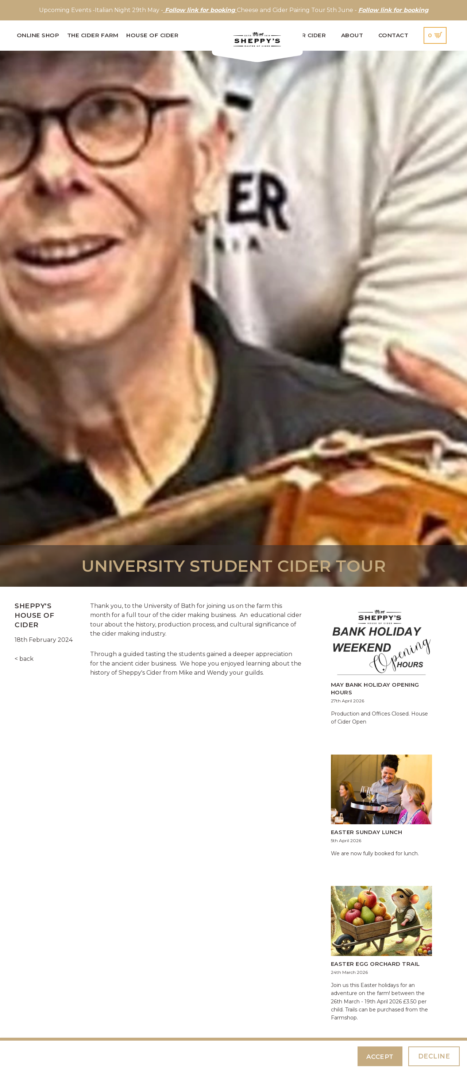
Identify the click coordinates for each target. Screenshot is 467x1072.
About (352, 35)
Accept (379, 1056)
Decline (434, 1056)
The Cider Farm (93, 35)
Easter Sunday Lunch (366, 832)
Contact (393, 35)
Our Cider (309, 35)
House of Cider (152, 35)
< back (24, 658)
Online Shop (38, 35)
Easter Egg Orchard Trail (375, 963)
